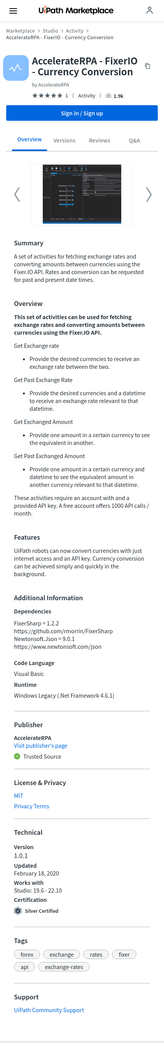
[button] (27, 954)
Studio (50, 31)
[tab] (29, 141)
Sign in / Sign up (82, 113)
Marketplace (20, 31)
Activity (75, 31)
